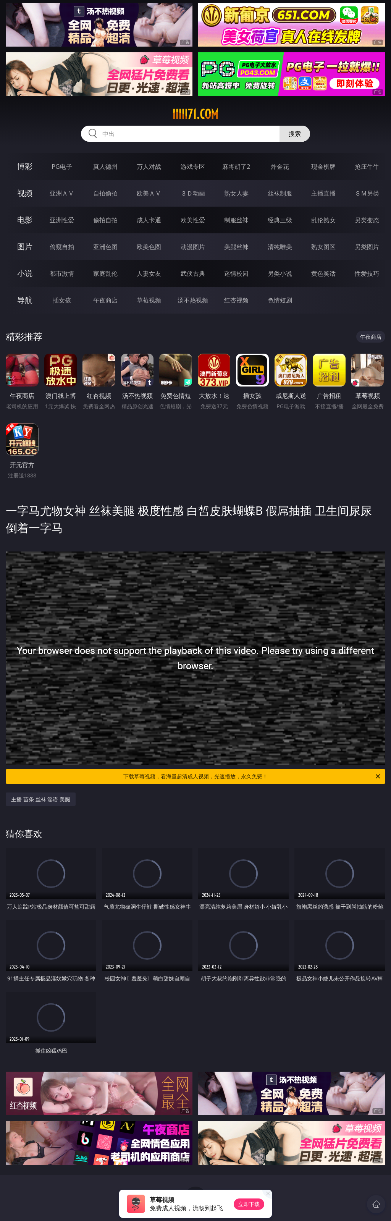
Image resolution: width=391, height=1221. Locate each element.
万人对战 (149, 166)
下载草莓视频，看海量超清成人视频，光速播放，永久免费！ (252, 776)
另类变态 (367, 220)
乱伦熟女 (323, 220)
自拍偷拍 (105, 193)
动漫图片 (193, 247)
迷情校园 (236, 273)
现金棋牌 (323, 166)
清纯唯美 (280, 247)
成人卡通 (149, 220)
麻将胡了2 (236, 166)
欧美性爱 (193, 220)
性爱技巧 (367, 273)
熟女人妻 (236, 193)
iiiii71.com (195, 114)
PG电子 (62, 166)
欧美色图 (149, 247)
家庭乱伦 (105, 273)
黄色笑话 (323, 273)
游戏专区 (193, 166)
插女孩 (62, 300)
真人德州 (105, 166)
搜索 (295, 133)
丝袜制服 (280, 193)
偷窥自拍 (62, 247)
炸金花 (280, 166)
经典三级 (280, 220)
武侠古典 (193, 273)
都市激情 (62, 273)
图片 (24, 246)
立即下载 (249, 1204)
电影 (24, 220)
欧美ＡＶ (149, 193)
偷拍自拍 (105, 220)
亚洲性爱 (62, 220)
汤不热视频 (193, 300)
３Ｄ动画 (193, 193)
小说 (24, 273)
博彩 (24, 166)
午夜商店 (105, 300)
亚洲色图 (105, 247)
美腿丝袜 (236, 247)
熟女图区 (323, 247)
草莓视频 (149, 300)
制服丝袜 (236, 220)
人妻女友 (149, 273)
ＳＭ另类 (367, 193)
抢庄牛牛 (367, 166)
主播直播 (323, 193)
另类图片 (367, 247)
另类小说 (280, 273)
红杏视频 (236, 300)
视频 (24, 193)
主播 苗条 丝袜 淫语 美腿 (40, 799)
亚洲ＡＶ (62, 193)
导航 (24, 300)
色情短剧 (280, 300)
